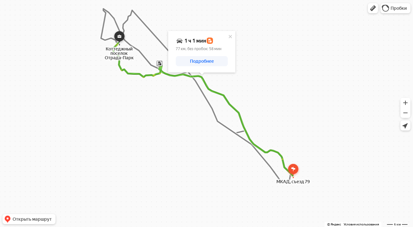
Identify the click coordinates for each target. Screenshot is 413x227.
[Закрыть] (230, 36)
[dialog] (201, 52)
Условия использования (361, 224)
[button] (373, 8)
